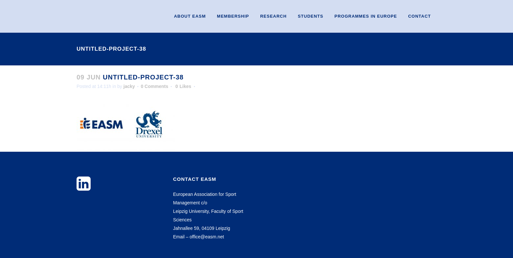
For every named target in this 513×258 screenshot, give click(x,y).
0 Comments (154, 86)
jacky (129, 86)
